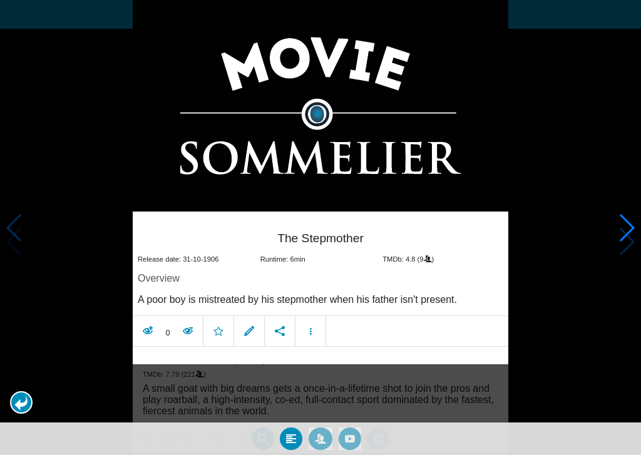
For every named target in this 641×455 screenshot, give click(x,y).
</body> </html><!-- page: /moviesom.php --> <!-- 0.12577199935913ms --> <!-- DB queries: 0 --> (320, 227)
